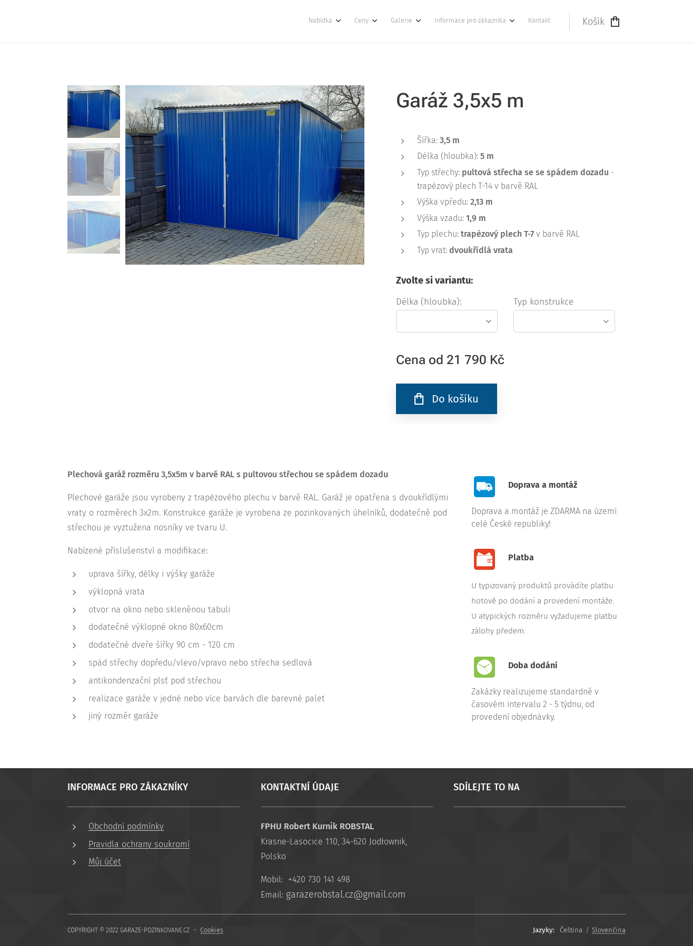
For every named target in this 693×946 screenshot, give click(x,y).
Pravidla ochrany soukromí (139, 844)
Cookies (211, 930)
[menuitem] (467, 21)
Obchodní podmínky (126, 826)
